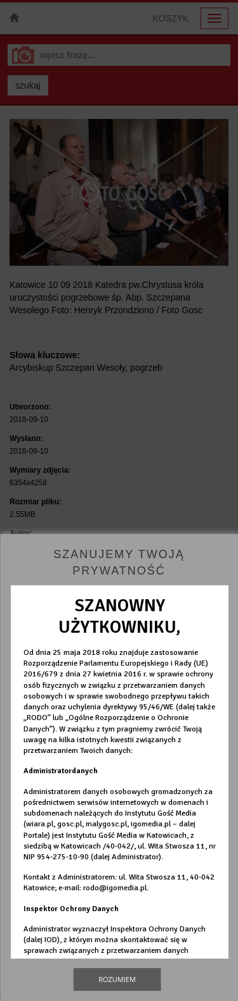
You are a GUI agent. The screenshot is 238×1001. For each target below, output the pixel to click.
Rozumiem (117, 979)
